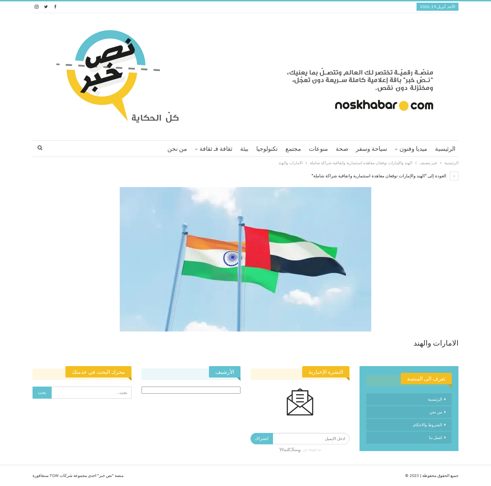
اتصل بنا (435, 437)
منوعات (318, 148)
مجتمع (293, 148)
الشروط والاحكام (427, 424)
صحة (342, 148)
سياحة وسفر (371, 148)
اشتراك (262, 438)
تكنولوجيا (267, 148)
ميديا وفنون (413, 148)
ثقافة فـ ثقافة (216, 148)
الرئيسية (445, 148)
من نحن (177, 148)
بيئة (244, 148)
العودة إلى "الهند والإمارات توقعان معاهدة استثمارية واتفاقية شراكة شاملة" (385, 176)
